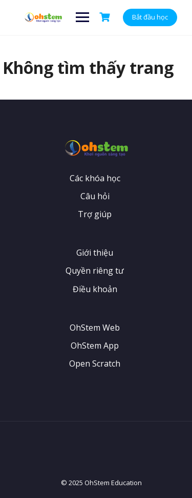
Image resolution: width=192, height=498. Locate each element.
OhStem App (95, 345)
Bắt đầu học (150, 17)
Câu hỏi (95, 196)
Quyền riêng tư (95, 270)
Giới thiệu (94, 252)
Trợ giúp (95, 214)
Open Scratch (94, 363)
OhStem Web (95, 327)
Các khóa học (95, 178)
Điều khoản (95, 289)
